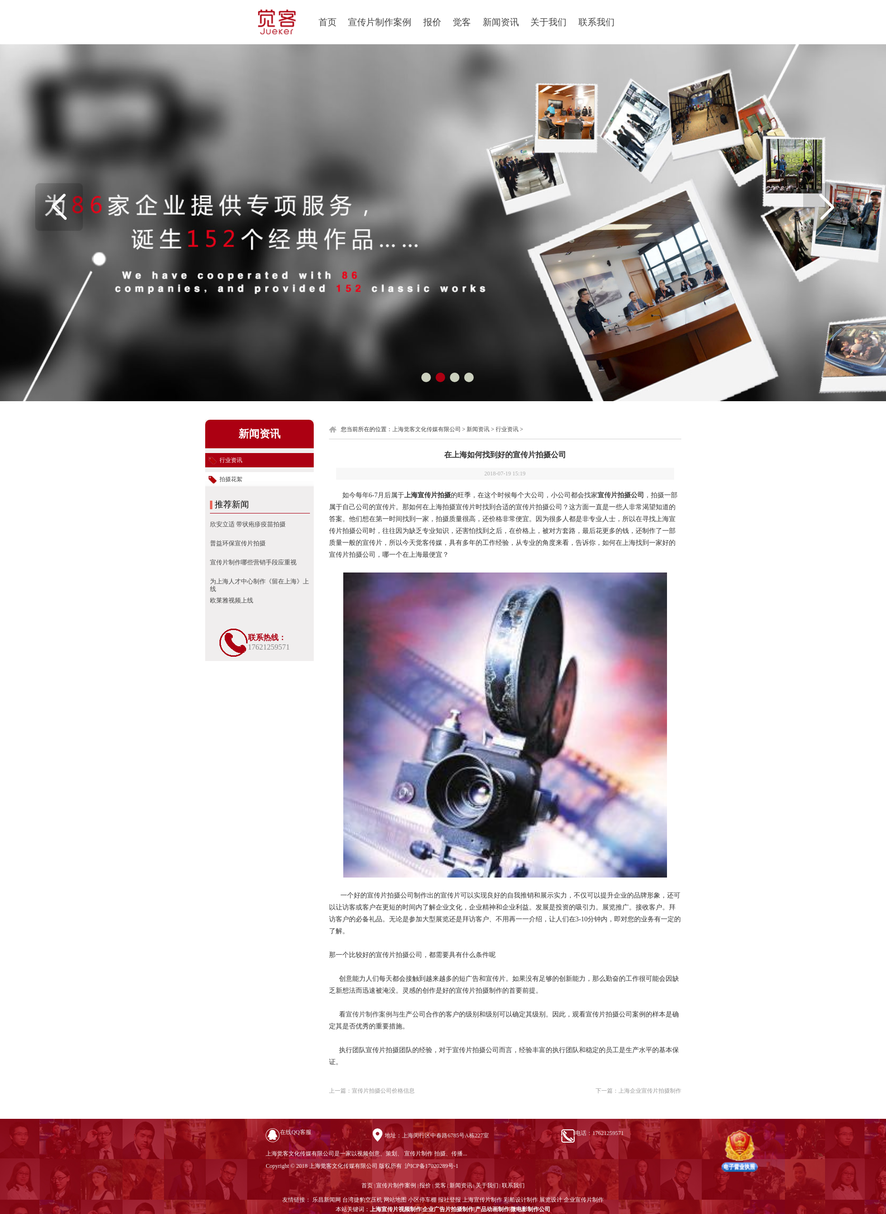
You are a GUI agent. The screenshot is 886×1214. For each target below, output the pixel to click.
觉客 (462, 22)
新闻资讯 (501, 22)
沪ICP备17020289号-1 (430, 1166)
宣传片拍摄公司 (620, 495)
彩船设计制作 (521, 1199)
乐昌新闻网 (326, 1199)
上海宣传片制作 (482, 1199)
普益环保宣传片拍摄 (238, 543)
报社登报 (449, 1199)
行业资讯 (507, 429)
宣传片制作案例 (379, 22)
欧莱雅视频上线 (231, 600)
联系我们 (596, 22)
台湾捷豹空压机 (362, 1199)
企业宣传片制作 (584, 1199)
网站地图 (395, 1199)
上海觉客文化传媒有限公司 (426, 429)
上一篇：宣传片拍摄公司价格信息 (372, 1090)
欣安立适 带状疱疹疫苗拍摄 (248, 524)
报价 (432, 22)
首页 (328, 22)
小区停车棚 (422, 1199)
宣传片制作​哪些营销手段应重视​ (253, 562)
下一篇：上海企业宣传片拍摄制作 (638, 1090)
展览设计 (550, 1199)
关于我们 (548, 22)
